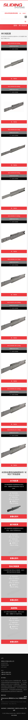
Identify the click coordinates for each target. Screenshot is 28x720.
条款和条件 (3, 708)
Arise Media (14, 715)
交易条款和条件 (11, 708)
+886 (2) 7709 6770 (6, 674)
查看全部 (25, 696)
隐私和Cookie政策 (19, 708)
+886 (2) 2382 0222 (6, 672)
